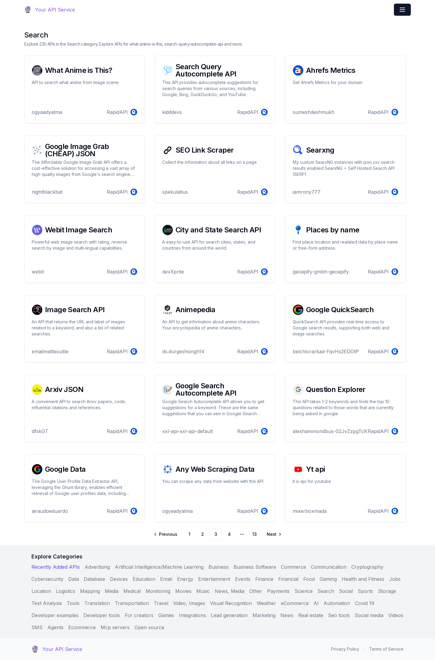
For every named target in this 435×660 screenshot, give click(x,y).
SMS (37, 627)
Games (166, 615)
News (286, 615)
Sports (365, 591)
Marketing (264, 615)
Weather (266, 603)
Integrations (192, 615)
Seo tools (339, 615)
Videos (395, 615)
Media (111, 591)
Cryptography (367, 567)
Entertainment (214, 579)
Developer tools (101, 615)
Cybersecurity (47, 579)
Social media (369, 615)
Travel (161, 603)
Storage (387, 591)
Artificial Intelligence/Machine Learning (159, 567)
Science (304, 591)
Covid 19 (364, 603)
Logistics (65, 591)
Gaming (328, 579)
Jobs (395, 579)
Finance (264, 579)
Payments (278, 591)
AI (316, 603)
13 (254, 534)
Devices (119, 579)
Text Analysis (46, 603)
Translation (97, 603)
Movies (183, 591)
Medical (132, 591)
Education (144, 579)
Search (325, 591)
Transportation (132, 603)
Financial (288, 579)
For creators (139, 615)
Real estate (310, 615)
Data (73, 579)
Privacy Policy (345, 649)
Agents (55, 627)
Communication (328, 567)
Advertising (97, 567)
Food (309, 579)
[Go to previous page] (166, 534)
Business (218, 567)
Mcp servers (115, 627)
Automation (337, 603)
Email (166, 579)
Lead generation (229, 615)
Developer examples (55, 615)
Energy (185, 579)
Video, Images (189, 603)
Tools (73, 603)
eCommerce (295, 603)
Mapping (90, 591)
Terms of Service (386, 649)
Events (242, 579)
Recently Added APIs (55, 567)
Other (255, 591)
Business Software (255, 567)
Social (346, 591)
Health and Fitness (363, 579)
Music (203, 591)
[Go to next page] (273, 534)
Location (41, 591)
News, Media (229, 591)
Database (94, 579)
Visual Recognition (231, 603)
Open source (149, 627)
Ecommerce (82, 627)
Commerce (293, 567)
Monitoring (158, 591)
